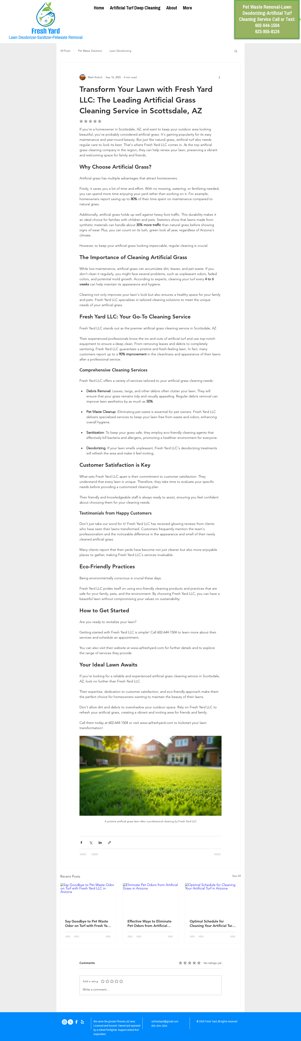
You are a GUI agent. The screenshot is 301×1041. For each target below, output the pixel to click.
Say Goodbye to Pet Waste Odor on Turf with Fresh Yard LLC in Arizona (88, 923)
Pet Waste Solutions (90, 50)
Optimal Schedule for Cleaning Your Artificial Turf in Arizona (211, 923)
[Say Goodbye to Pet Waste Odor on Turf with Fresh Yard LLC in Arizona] (88, 898)
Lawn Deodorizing (120, 50)
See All (236, 876)
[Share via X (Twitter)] (91, 842)
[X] (70, 1022)
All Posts (65, 50)
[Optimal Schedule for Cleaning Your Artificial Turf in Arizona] (213, 898)
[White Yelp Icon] (82, 1022)
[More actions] (219, 77)
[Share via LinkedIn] (100, 842)
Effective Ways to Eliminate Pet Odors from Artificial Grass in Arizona (149, 923)
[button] (236, 50)
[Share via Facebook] (81, 842)
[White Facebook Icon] (76, 1022)
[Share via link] (109, 842)
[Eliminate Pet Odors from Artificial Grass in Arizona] (150, 898)
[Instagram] (64, 1022)
